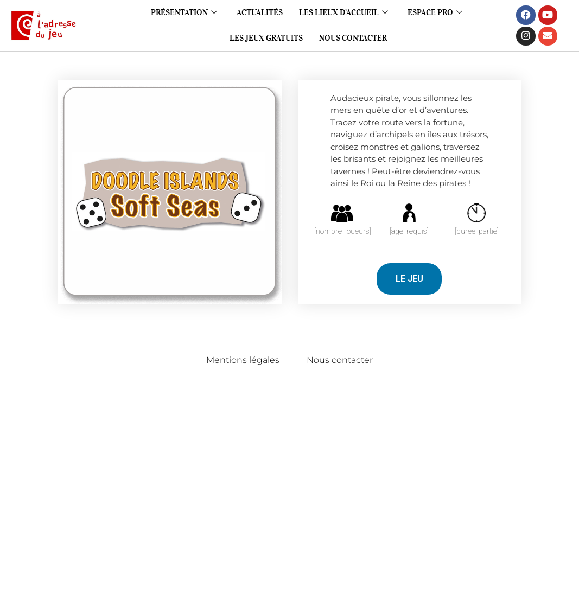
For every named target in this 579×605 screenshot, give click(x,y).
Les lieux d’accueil (343, 12)
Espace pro (435, 12)
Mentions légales (242, 360)
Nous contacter (353, 38)
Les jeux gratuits (266, 38)
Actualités (260, 12)
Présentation (184, 12)
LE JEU (409, 278)
